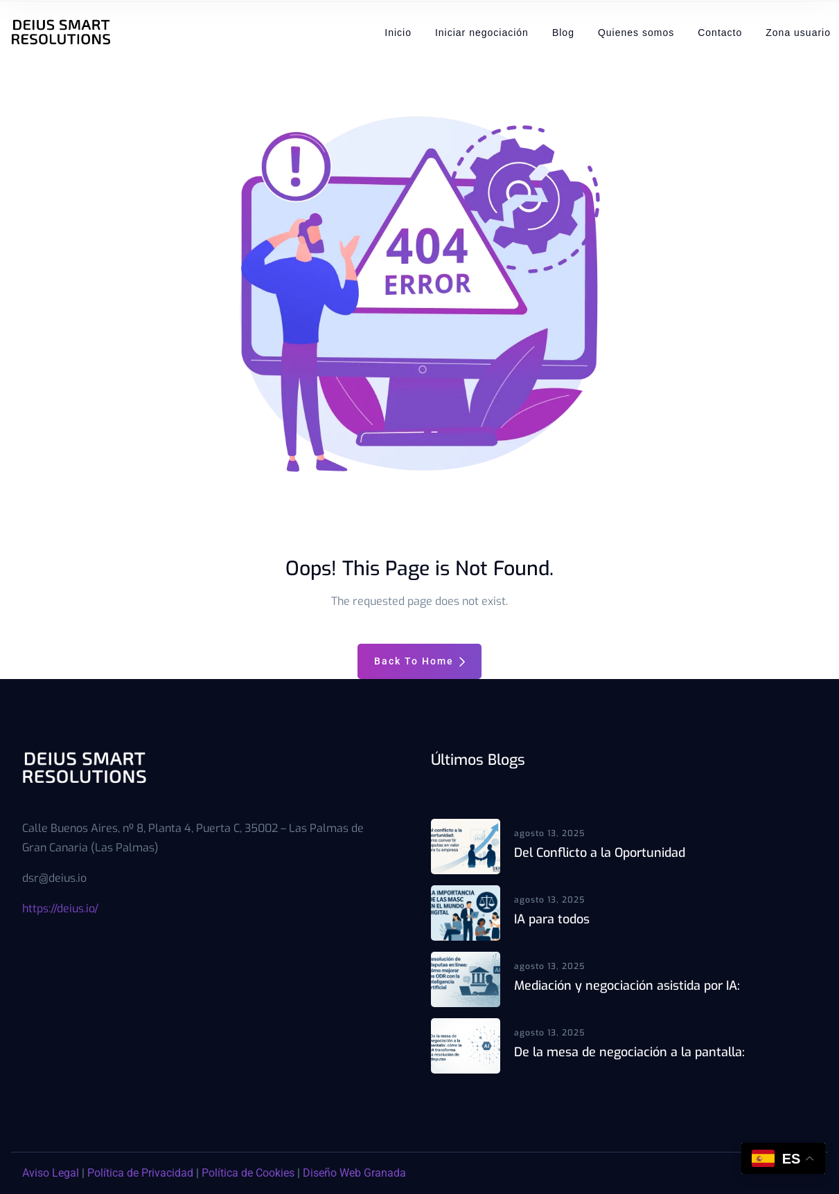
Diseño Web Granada (354, 1172)
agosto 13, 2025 (549, 833)
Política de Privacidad (140, 1172)
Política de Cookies (248, 1172)
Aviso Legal (50, 1172)
